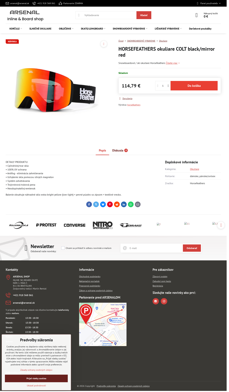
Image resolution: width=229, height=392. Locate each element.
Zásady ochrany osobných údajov (134, 386)
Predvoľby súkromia (106, 386)
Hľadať (144, 15)
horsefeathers (133, 104)
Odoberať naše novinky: (43, 251)
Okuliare (194, 169)
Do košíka (194, 86)
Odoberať (192, 248)
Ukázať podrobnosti (36, 385)
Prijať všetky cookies (36, 378)
